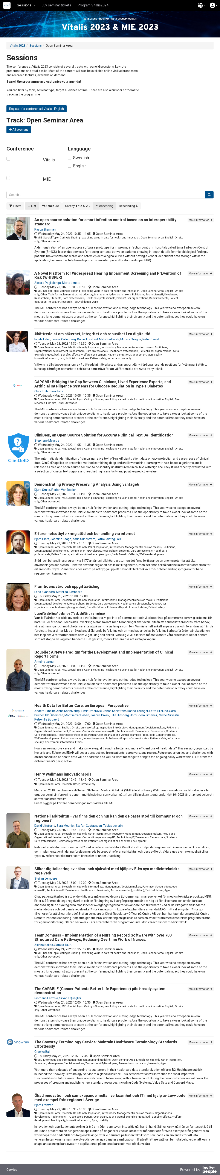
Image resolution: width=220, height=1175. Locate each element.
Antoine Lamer (44, 661)
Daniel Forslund (87, 339)
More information (200, 220)
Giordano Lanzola (46, 998)
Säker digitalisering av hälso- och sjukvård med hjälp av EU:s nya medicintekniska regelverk (107, 871)
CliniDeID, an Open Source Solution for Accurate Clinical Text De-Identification (104, 435)
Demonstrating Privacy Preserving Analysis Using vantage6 (86, 484)
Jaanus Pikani (99, 715)
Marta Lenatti (71, 282)
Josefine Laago (60, 539)
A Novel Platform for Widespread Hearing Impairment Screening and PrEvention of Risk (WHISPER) (107, 275)
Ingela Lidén (42, 339)
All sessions (18, 129)
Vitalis (49, 159)
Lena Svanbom (44, 592)
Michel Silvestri (169, 715)
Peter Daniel (150, 339)
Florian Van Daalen (63, 489)
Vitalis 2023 (17, 45)
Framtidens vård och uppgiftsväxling (66, 586)
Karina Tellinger (137, 711)
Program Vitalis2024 (93, 5)
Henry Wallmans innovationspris (62, 774)
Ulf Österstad (54, 715)
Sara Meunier (66, 825)
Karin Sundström (84, 539)
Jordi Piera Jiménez (143, 715)
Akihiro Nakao (43, 945)
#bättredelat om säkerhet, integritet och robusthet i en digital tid (92, 334)
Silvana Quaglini (70, 998)
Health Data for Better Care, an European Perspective (81, 705)
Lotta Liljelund (158, 711)
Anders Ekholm (44, 711)
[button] (201, 5)
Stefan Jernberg (45, 878)
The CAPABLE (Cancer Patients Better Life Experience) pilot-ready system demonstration (99, 990)
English (80, 165)
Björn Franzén (43, 1105)
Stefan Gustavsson (89, 825)
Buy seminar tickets (56, 5)
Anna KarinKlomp (68, 711)
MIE (47, 179)
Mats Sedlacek (109, 339)
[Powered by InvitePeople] (198, 1170)
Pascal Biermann (45, 229)
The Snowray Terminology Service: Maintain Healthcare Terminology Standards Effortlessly (105, 1044)
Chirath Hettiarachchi (48, 391)
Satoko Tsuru (63, 945)
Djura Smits (42, 489)
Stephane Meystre (47, 440)
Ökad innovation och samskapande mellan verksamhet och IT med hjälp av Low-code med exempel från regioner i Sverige (109, 1097)
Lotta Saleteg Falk (109, 539)
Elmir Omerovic (91, 711)
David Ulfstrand (44, 825)
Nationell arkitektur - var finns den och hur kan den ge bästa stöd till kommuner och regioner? (108, 818)
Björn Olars (41, 539)
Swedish (81, 157)
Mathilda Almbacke (69, 592)
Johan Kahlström (114, 711)
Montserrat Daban (76, 715)
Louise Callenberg (64, 339)
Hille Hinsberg (120, 715)
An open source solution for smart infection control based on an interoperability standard (105, 221)
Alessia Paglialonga (47, 282)
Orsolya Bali (42, 1051)
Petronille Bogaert (46, 719)
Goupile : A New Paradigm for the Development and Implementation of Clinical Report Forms (103, 654)
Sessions (35, 45)
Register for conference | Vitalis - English (36, 108)
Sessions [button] (26, 5)
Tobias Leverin (113, 825)
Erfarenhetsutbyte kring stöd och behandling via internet (84, 533)
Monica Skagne (130, 339)
